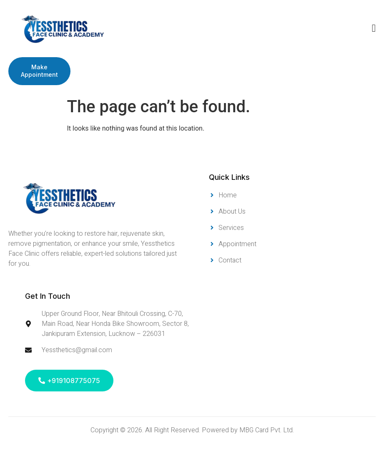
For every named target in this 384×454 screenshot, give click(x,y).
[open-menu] (374, 29)
